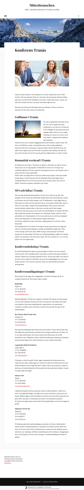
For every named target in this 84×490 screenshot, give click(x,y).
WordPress (7, 463)
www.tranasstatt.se (20, 325)
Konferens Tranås (30, 50)
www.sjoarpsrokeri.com (22, 386)
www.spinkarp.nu (20, 419)
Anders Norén (52, 481)
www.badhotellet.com (21, 294)
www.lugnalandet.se (21, 355)
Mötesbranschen (41, 5)
